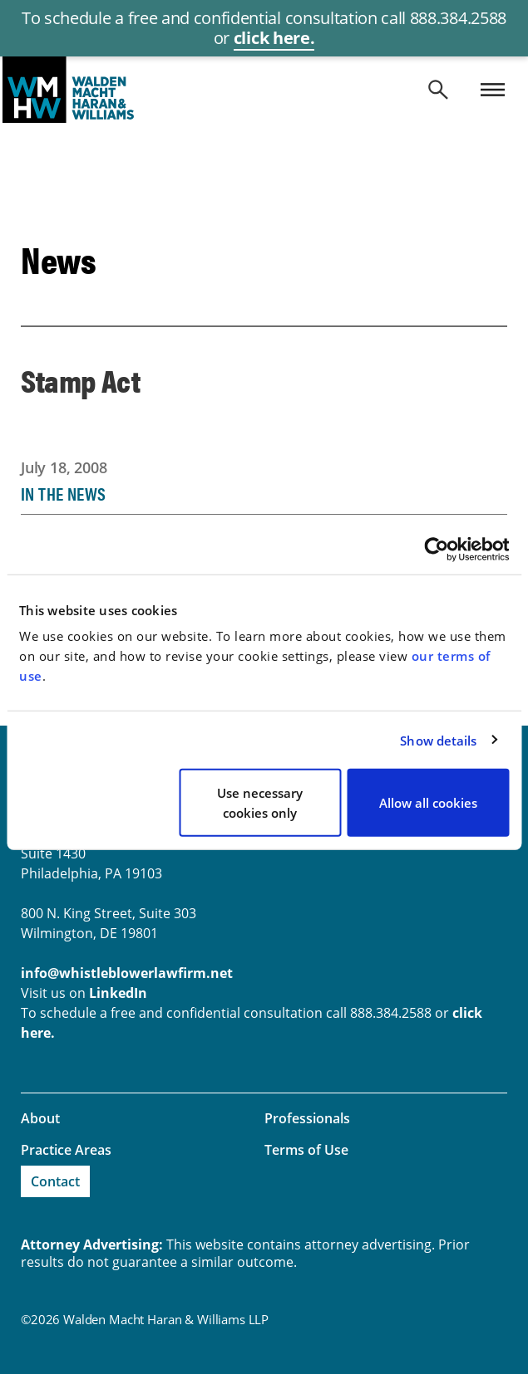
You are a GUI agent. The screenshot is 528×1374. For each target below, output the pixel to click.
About (40, 1118)
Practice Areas (66, 1150)
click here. (274, 38)
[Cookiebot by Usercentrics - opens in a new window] (436, 548)
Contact (55, 1181)
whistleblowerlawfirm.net (264, 89)
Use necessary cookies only (260, 803)
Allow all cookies (428, 803)
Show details (438, 739)
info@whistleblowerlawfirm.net (127, 973)
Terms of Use (306, 1150)
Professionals (307, 1118)
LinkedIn (118, 993)
